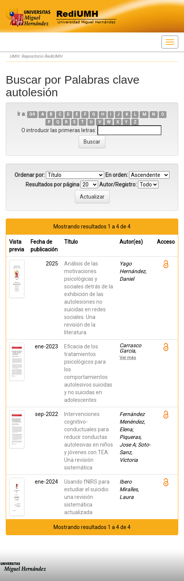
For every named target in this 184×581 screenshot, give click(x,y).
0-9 (32, 114)
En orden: (116, 175)
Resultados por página (52, 184)
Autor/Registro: (118, 184)
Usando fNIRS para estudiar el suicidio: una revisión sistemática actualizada (87, 497)
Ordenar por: (30, 175)
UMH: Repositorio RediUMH (36, 56)
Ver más (127, 357)
